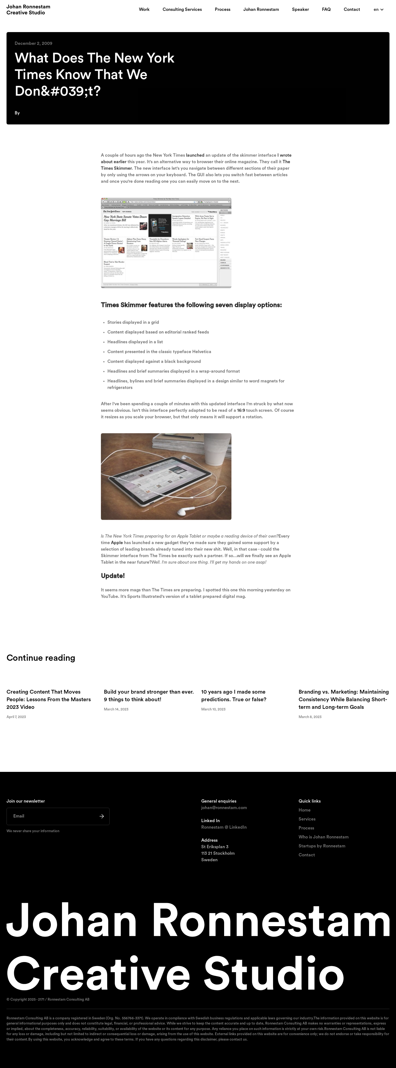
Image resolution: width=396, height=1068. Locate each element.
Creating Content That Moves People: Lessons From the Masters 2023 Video (49, 700)
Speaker (300, 9)
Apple (117, 545)
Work (144, 9)
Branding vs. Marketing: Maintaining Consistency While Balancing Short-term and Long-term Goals (344, 700)
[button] (378, 9)
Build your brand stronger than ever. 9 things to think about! (149, 696)
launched (195, 157)
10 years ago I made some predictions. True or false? (233, 696)
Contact (352, 9)
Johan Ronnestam (261, 9)
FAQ (326, 9)
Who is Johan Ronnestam (324, 837)
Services (307, 819)
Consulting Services (182, 9)
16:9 (241, 412)
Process (222, 9)
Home (305, 810)
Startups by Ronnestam (322, 846)
